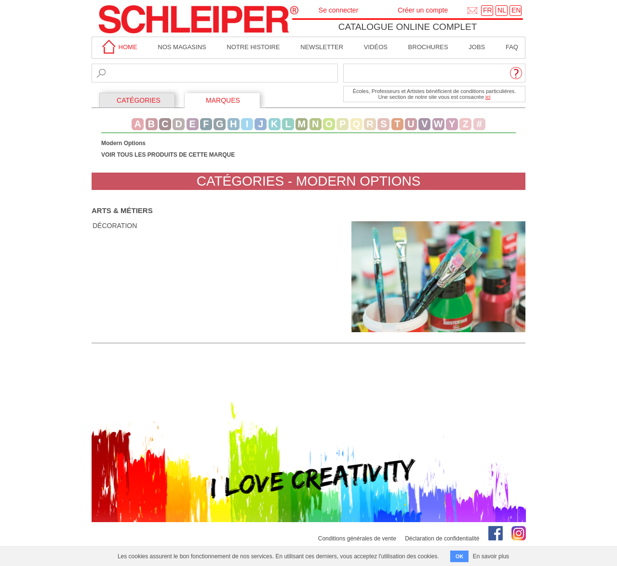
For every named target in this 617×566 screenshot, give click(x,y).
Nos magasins (182, 47)
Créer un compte (423, 10)
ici (487, 97)
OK (460, 556)
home (118, 47)
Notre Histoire (253, 47)
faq (512, 47)
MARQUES (223, 100)
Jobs (477, 47)
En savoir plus (491, 556)
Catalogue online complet (407, 27)
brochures (428, 47)
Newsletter (321, 47)
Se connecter (339, 10)
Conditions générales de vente (357, 538)
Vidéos (376, 47)
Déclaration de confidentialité (442, 538)
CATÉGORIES (139, 100)
